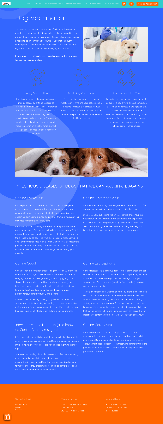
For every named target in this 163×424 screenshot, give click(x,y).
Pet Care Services (112, 4)
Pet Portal (18, 410)
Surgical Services (73, 4)
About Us (36, 4)
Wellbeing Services (92, 4)
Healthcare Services (53, 4)
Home (28, 4)
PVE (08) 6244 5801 (78, 411)
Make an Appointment (147, 4)
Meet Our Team (21, 404)
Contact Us (19, 407)
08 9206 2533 (68, 408)
